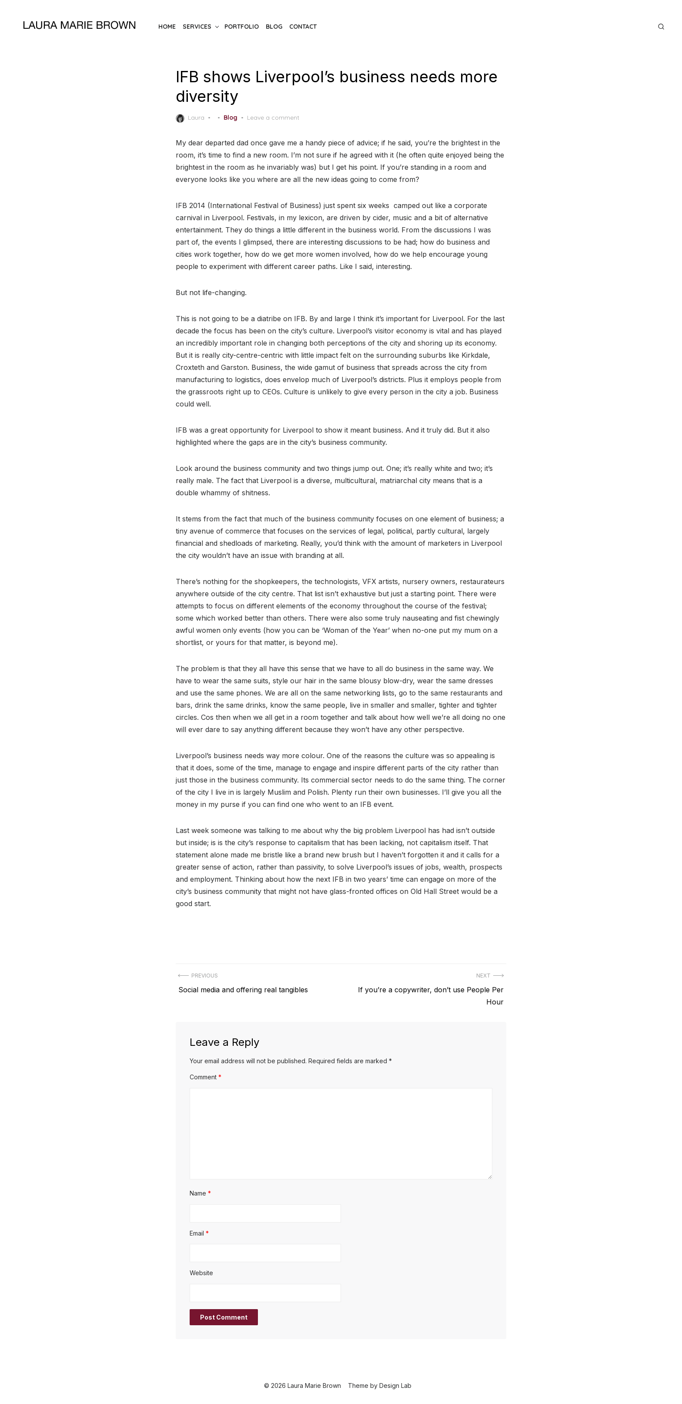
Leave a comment (273, 117)
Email (199, 1233)
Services (197, 26)
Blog (274, 26)
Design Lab (395, 1385)
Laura (190, 118)
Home (167, 26)
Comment (205, 1077)
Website (201, 1272)
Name (200, 1193)
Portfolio (241, 26)
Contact (303, 26)
